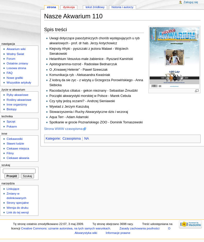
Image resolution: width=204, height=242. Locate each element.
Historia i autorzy (122, 7)
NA (86, 138)
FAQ (10, 72)
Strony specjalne (18, 202)
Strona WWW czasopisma (63, 129)
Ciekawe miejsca (18, 148)
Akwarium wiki (16, 49)
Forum (11, 58)
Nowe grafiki (15, 77)
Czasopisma (71, 138)
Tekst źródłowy (95, 7)
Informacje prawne (118, 232)
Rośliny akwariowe (19, 99)
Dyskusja (69, 7)
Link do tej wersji (18, 212)
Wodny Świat (15, 54)
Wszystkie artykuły (19, 82)
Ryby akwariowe (17, 94)
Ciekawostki (14, 138)
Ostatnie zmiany (17, 63)
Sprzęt (11, 121)
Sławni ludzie (15, 143)
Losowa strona (16, 68)
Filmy (10, 153)
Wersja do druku (17, 207)
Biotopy (11, 109)
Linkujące (13, 188)
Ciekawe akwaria (18, 158)
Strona (51, 7)
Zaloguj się (191, 2)
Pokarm (12, 126)
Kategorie (53, 138)
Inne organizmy (17, 104)
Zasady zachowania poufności (139, 228)
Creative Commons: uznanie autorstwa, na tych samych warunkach (65, 228)
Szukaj (6, 165)
